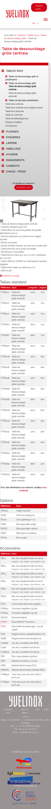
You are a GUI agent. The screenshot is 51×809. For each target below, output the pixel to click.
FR (33, 23)
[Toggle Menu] (46, 19)
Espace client (39, 7)
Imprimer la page (9, 276)
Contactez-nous (8, 711)
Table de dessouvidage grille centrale (22, 88)
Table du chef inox (14, 115)
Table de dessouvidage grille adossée (22, 94)
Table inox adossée (14, 111)
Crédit (46, 709)
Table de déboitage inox (16, 118)
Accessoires (11, 126)
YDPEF (4, 622)
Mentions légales (25, 711)
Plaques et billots (13, 122)
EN (37, 23)
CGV (37, 709)
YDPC (3, 626)
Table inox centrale (14, 104)
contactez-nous (23, 187)
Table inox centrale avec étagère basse (24, 107)
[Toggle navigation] (33, 16)
